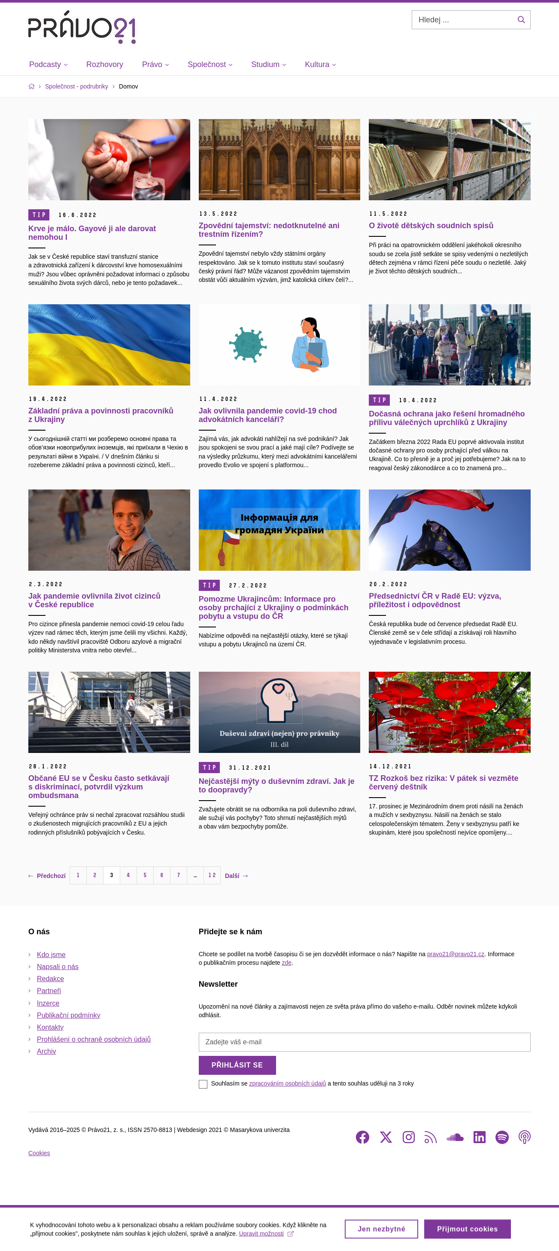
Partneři (49, 990)
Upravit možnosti (266, 1236)
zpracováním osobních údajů (287, 1083)
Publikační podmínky (68, 1015)
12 (212, 875)
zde (287, 962)
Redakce (50, 978)
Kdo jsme (51, 954)
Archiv (46, 1051)
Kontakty (50, 1027)
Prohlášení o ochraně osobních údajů (94, 1039)
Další (236, 875)
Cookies (39, 1153)
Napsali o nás (58, 966)
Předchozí (47, 875)
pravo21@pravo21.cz (455, 954)
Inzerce (48, 1003)
